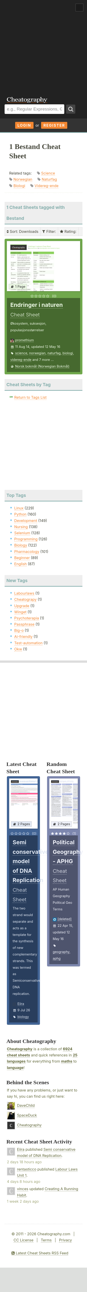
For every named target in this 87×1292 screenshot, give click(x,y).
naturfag (54, 353)
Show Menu (79, 7)
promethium (24, 340)
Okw (18, 649)
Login (24, 125)
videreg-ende (20, 360)
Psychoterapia (26, 618)
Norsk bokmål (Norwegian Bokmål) (42, 366)
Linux (19, 508)
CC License (24, 1240)
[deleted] (65, 919)
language (15, 1067)
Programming (26, 539)
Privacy (65, 1240)
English (20, 564)
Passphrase (24, 624)
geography (61, 952)
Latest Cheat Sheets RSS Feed (39, 1253)
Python (20, 514)
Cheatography (19, 1049)
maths (66, 1061)
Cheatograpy (25, 599)
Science (48, 173)
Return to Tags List (30, 397)
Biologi (19, 185)
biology (23, 1017)
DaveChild (26, 1105)
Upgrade (21, 606)
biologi (67, 353)
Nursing (21, 526)
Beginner (22, 557)
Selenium (22, 533)
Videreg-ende (47, 185)
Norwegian (23, 179)
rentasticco (26, 1169)
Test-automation (28, 643)
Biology (20, 545)
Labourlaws (24, 593)
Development (25, 520)
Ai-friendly (23, 636)
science (21, 353)
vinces (22, 1189)
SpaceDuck (27, 1115)
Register (54, 125)
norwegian (37, 353)
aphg (57, 958)
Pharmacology (26, 551)
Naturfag (49, 179)
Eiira (20, 1004)
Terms (46, 1240)
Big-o (19, 630)
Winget (20, 612)
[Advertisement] (43, 45)
